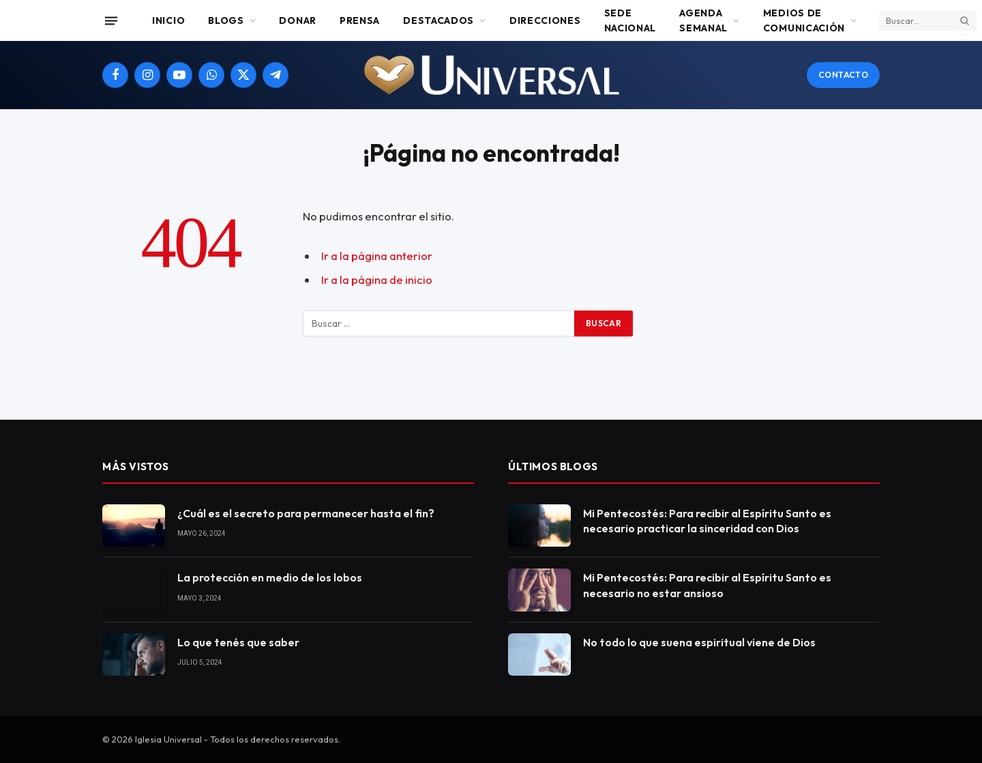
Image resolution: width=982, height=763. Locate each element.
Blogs (226, 20)
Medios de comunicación (804, 20)
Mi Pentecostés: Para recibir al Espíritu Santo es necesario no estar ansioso (707, 585)
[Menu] (111, 20)
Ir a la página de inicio (376, 279)
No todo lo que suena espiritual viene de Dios (699, 642)
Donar (297, 20)
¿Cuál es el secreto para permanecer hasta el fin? (305, 513)
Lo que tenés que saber (238, 642)
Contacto (843, 75)
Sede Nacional (630, 20)
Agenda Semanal (703, 20)
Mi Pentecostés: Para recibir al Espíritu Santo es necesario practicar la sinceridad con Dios (707, 521)
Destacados (438, 20)
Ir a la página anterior (376, 255)
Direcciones (545, 20)
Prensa (360, 20)
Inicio (168, 20)
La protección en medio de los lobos (269, 577)
